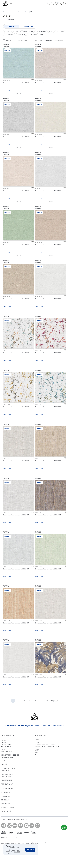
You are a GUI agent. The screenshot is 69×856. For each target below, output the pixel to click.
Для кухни (21, 35)
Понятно (30, 850)
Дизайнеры (6, 764)
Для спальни (32, 35)
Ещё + (42, 35)
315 (46, 701)
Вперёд (54, 701)
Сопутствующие (6, 751)
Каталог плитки (6, 738)
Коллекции (28, 26)
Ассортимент (7, 735)
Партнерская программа (7, 775)
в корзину (18, 93)
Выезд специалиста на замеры (44, 744)
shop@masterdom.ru (33, 725)
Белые (51, 31)
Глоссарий (6, 811)
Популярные (41, 31)
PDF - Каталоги (7, 784)
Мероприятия (39, 755)
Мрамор (3, 742)
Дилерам (5, 800)
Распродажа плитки (7, 758)
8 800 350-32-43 (12, 725)
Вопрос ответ (7, 807)
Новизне (48, 40)
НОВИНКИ (17, 31)
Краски (3, 749)
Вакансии (5, 804)
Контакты (5, 792)
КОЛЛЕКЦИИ (28, 31)
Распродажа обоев (7, 760)
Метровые (60, 31)
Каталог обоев (6, 746)
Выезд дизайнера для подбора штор (46, 746)
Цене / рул (59, 40)
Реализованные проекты (8, 769)
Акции (36, 757)
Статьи (36, 752)
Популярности (37, 40)
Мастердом (9, 837)
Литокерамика (6, 744)
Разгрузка (37, 742)
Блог (36, 750)
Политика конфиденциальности (15, 819)
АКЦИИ (7, 31)
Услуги (37, 739)
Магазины (5, 796)
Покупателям (40, 735)
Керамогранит (6, 740)
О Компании (7, 789)
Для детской (9, 35)
